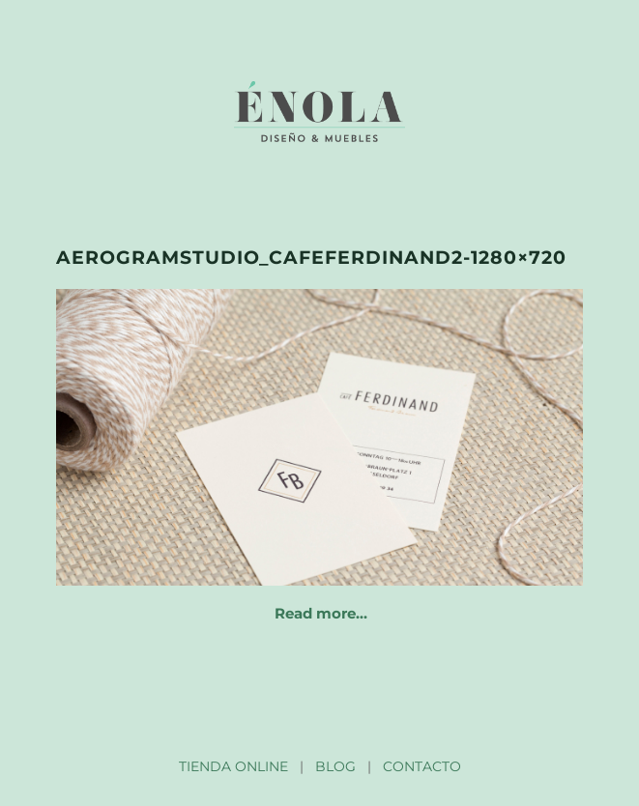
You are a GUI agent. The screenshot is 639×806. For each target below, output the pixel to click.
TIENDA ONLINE (233, 766)
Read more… (321, 613)
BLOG (335, 766)
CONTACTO (422, 766)
